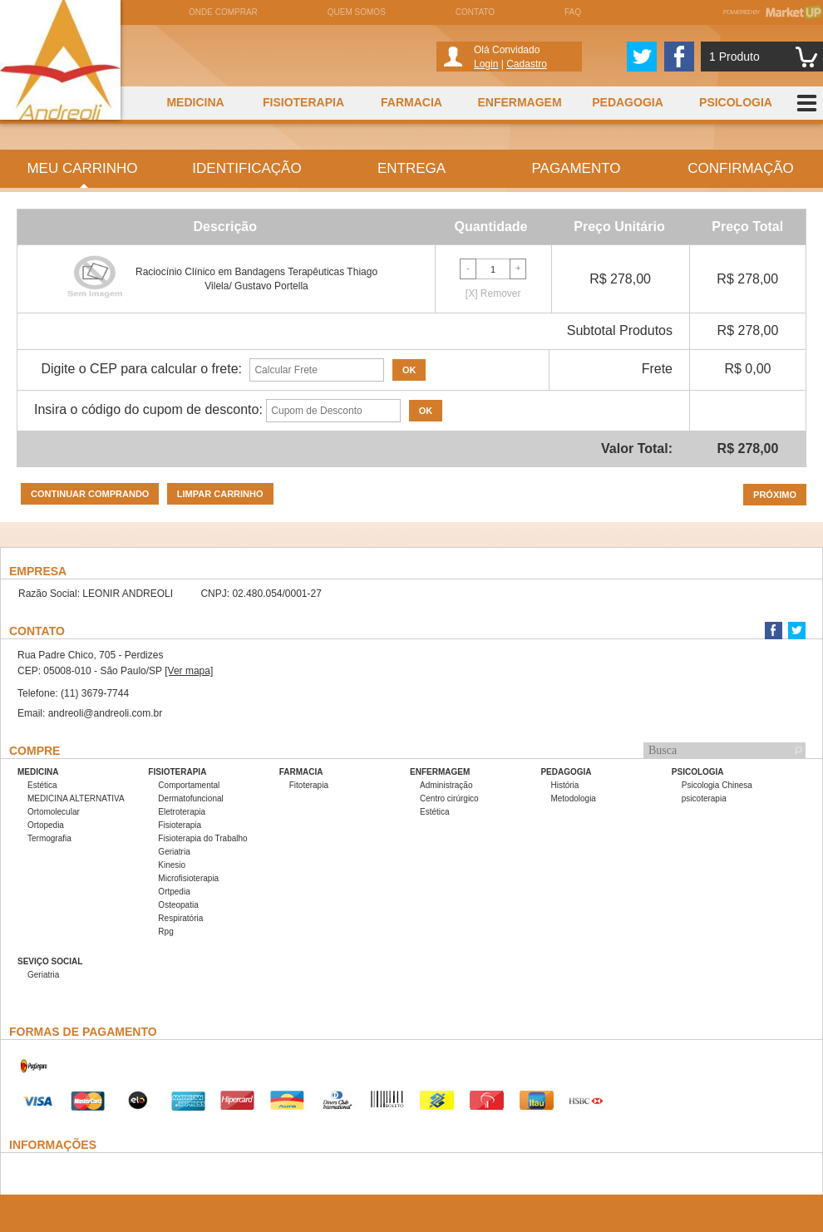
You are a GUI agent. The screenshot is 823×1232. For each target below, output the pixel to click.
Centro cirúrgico (449, 798)
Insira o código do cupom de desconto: (148, 409)
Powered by (773, 12)
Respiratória (180, 918)
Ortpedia (174, 891)
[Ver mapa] (189, 671)
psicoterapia (704, 798)
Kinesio (171, 865)
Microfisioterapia (188, 878)
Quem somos (357, 12)
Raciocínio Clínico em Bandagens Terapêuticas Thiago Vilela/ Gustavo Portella (256, 279)
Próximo (774, 495)
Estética (42, 785)
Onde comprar (223, 12)
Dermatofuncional (190, 798)
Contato (475, 12)
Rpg (165, 931)
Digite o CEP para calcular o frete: (141, 369)
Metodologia (572, 798)
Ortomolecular (53, 811)
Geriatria (174, 851)
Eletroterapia (181, 811)
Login (486, 64)
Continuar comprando (90, 494)
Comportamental (188, 785)
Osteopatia (178, 904)
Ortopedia (45, 825)
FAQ (572, 12)
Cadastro (526, 64)
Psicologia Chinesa (717, 785)
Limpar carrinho (220, 494)
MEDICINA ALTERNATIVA (76, 798)
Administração (446, 785)
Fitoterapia (308, 785)
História (564, 785)
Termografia (49, 838)
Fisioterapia (179, 825)
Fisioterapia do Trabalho (202, 838)
